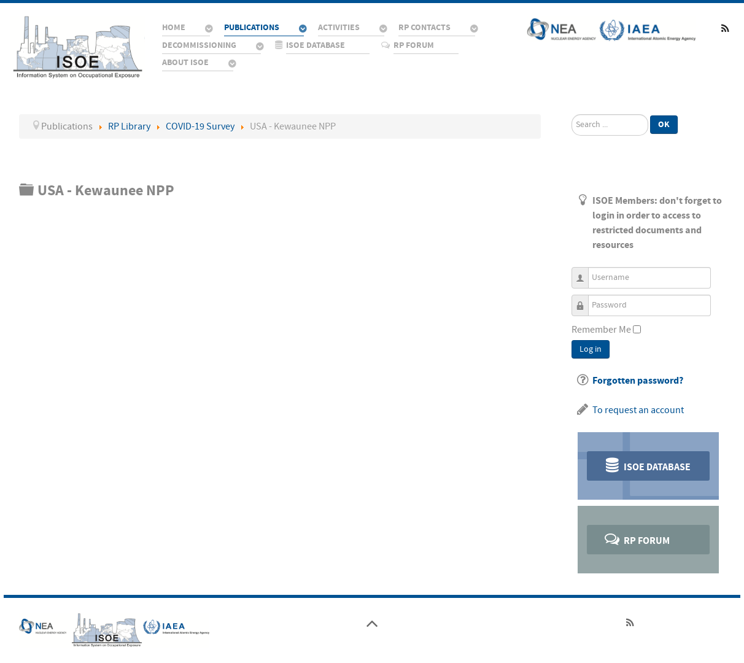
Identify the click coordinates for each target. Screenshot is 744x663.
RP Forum (636, 538)
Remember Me (601, 329)
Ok (664, 124)
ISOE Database (647, 465)
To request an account (638, 410)
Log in (590, 349)
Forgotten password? (637, 380)
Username (584, 272)
